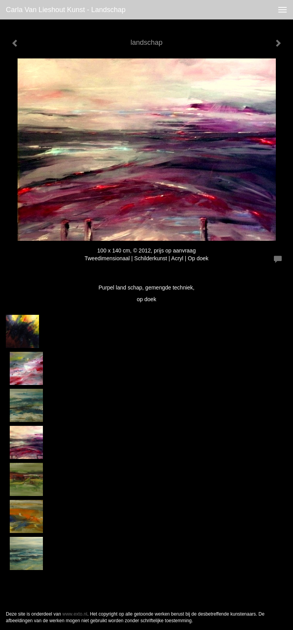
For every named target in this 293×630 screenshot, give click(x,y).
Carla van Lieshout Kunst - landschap (66, 10)
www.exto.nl (74, 614)
